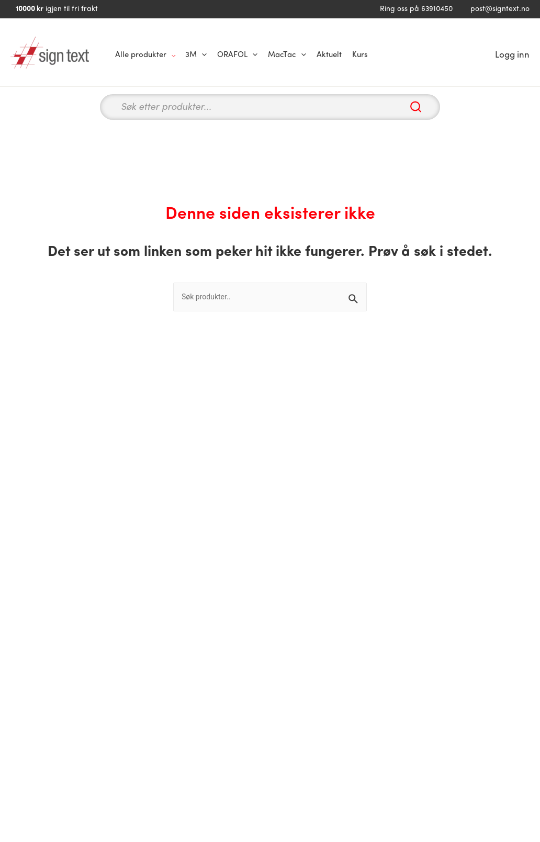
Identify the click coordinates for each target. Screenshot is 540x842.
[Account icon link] (512, 55)
